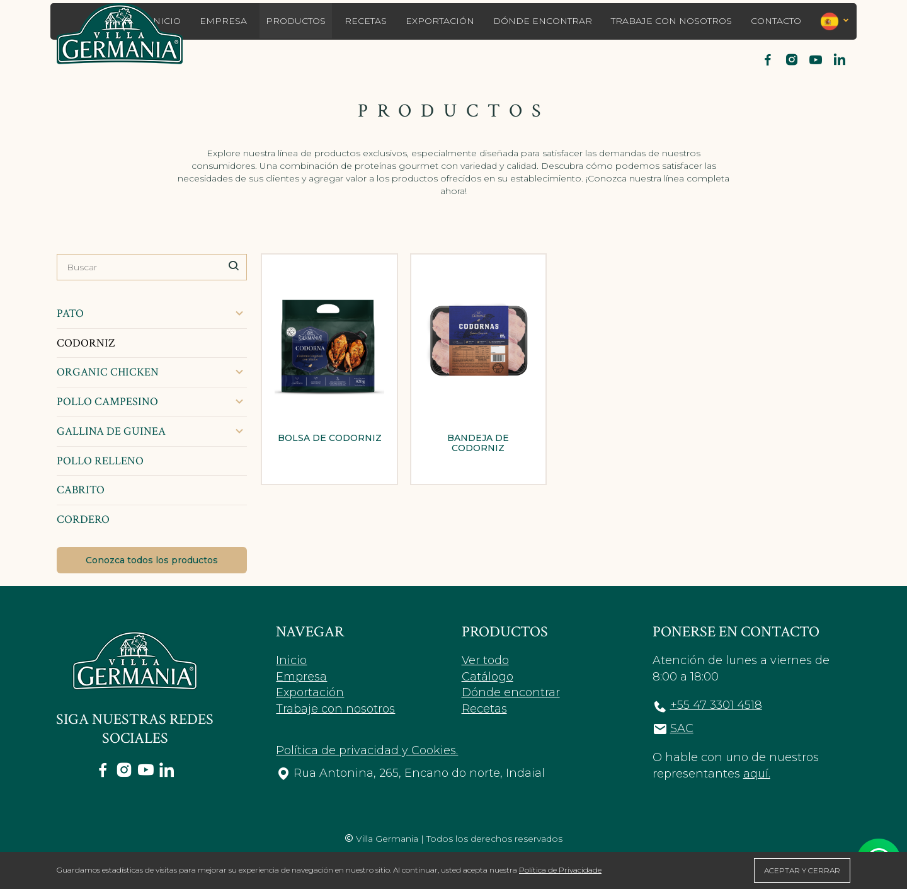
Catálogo (487, 677)
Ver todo (485, 660)
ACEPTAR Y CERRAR (802, 870)
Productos (296, 20)
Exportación (440, 20)
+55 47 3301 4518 (716, 705)
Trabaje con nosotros (671, 20)
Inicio (291, 660)
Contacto (776, 20)
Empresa (223, 20)
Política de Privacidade (560, 870)
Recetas (366, 20)
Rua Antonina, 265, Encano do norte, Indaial (419, 773)
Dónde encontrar (542, 20)
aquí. (756, 774)
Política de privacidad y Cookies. (367, 750)
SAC (681, 728)
